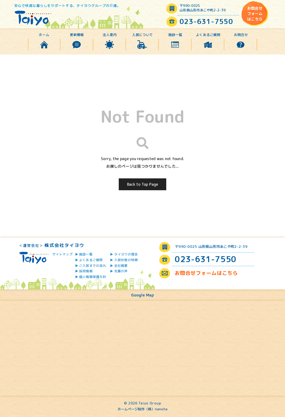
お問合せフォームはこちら (255, 14)
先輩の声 (121, 271)
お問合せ (241, 34)
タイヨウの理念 (126, 254)
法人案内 (110, 34)
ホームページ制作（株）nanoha (142, 409)
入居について (142, 34)
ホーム (44, 34)
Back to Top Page (142, 184)
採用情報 (86, 271)
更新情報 (77, 34)
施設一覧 (175, 34)
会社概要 (121, 265)
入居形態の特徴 (126, 260)
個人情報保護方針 (92, 276)
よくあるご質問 (208, 34)
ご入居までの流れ (92, 265)
